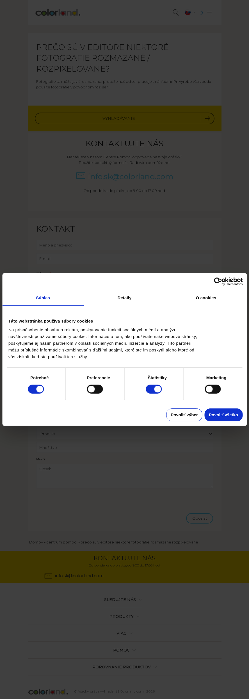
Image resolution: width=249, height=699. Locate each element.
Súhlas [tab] (43, 297)
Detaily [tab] (125, 297)
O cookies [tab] (206, 297)
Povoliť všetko (223, 414)
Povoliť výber (184, 414)
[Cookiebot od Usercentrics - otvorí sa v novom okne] (218, 281)
